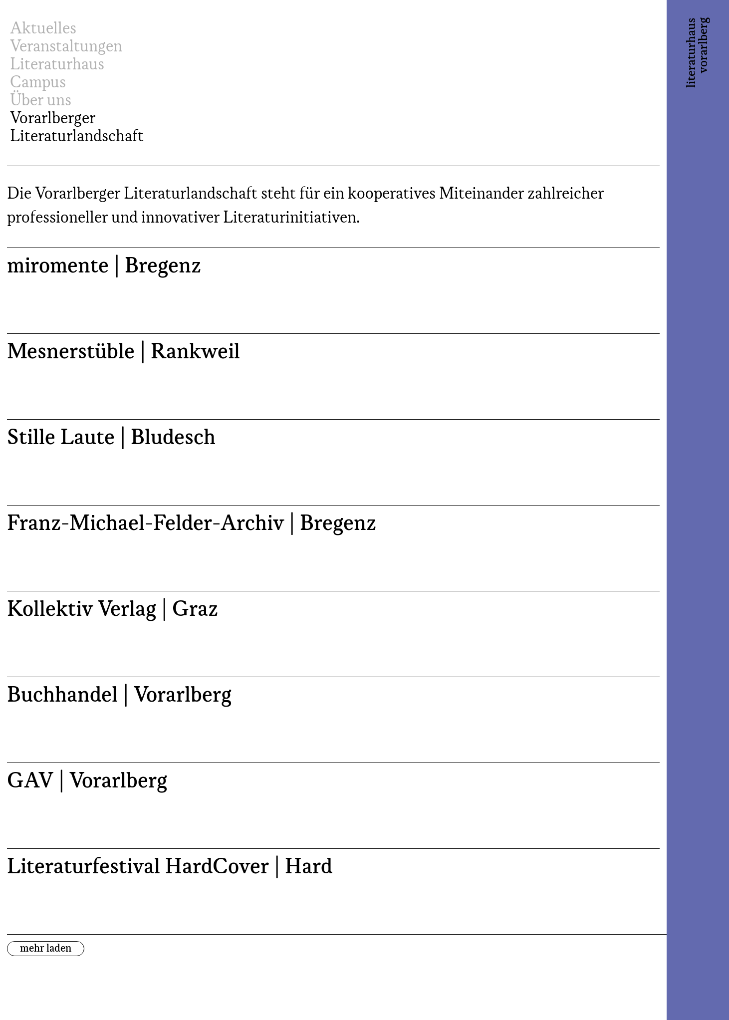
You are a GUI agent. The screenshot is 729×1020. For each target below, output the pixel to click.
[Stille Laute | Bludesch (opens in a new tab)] (333, 462)
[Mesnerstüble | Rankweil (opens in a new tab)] (333, 376)
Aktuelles (43, 29)
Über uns (40, 101)
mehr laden (45, 949)
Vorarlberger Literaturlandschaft (77, 128)
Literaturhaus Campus (57, 74)
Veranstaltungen (66, 47)
